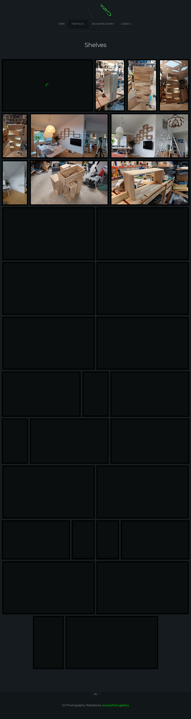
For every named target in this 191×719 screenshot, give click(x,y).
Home (61, 24)
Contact (126, 24)
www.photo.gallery (115, 705)
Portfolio (78, 24)
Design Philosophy (103, 24)
